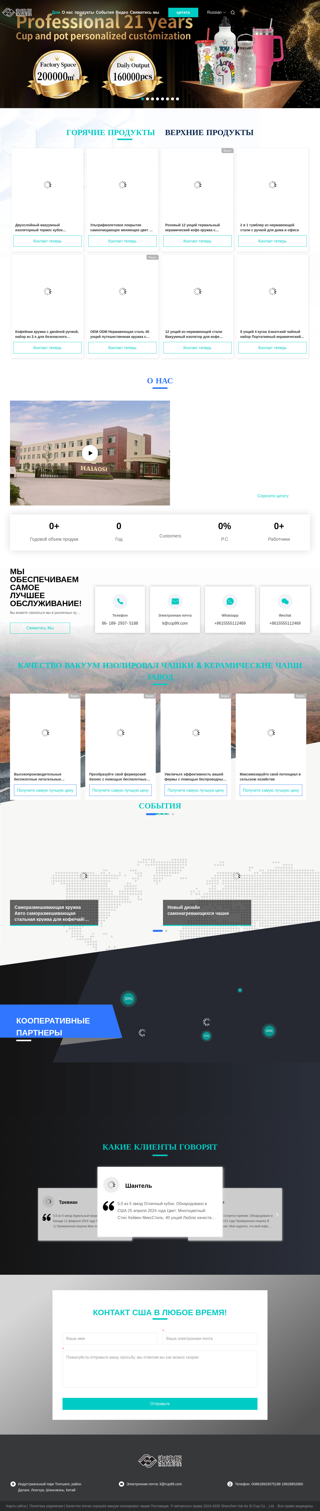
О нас (67, 12)
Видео (122, 12)
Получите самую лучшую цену (45, 790)
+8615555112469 (230, 623)
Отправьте (160, 1404)
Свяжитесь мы (144, 12)
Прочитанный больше (218, 496)
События (105, 12)
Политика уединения (46, 1506)
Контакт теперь (48, 241)
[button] (43, 1218)
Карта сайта (16, 1506)
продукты (84, 12)
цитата (183, 12)
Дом (56, 12)
